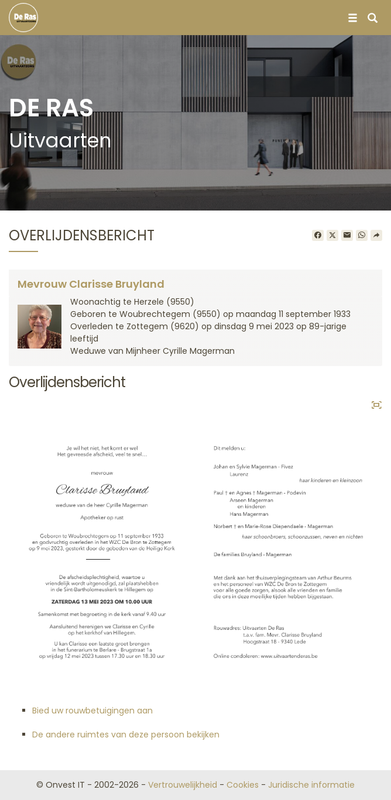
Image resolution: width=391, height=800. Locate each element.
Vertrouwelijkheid (182, 785)
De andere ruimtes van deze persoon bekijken (125, 734)
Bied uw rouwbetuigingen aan (92, 710)
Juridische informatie (311, 785)
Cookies (243, 785)
